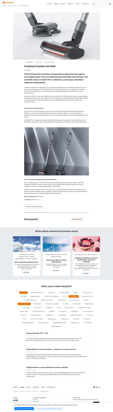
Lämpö (77, 3)
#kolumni (23, 296)
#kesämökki (62, 300)
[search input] (102, 3)
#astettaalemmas (37, 319)
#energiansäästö (76, 315)
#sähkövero (65, 319)
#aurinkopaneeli (36, 315)
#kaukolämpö (69, 308)
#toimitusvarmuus (38, 311)
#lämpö (65, 304)
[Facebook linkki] (94, 388)
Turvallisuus (85, 3)
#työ (64, 296)
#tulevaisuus (74, 300)
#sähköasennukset (27, 323)
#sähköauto (75, 311)
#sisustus (89, 315)
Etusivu (49, 3)
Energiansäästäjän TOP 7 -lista (37, 333)
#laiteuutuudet (49, 62)
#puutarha (26, 308)
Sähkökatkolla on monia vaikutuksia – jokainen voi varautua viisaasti (51, 349)
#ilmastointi (24, 311)
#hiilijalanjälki (88, 311)
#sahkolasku (24, 257)
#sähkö (32, 257)
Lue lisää (26, 272)
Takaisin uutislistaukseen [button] (34, 206)
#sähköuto (87, 319)
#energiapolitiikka (84, 308)
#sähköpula (50, 315)
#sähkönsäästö (56, 326)
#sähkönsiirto (20, 259)
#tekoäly (23, 315)
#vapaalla (51, 292)
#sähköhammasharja (60, 323)
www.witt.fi (35, 199)
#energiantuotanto (26, 255)
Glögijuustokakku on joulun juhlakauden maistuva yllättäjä (47, 367)
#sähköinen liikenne (52, 304)
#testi (24, 319)
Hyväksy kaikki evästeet (24, 408)
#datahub (76, 319)
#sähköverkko (31, 259)
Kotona (62, 3)
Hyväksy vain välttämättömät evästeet (49, 408)
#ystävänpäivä (43, 323)
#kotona (38, 62)
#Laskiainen (62, 315)
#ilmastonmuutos (30, 300)
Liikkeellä (70, 3)
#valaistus (62, 311)
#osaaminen (76, 304)
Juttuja (56, 3)
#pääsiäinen (88, 323)
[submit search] (110, 3)
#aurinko (52, 311)
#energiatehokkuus (37, 292)
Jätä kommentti (77, 219)
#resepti (94, 255)
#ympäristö (38, 308)
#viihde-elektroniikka (51, 296)
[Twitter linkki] (99, 388)
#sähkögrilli (75, 323)
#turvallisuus (87, 292)
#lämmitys (49, 308)
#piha (59, 308)
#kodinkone (29, 62)
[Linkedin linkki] (97, 388)
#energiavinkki (64, 292)
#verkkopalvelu (87, 296)
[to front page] (9, 2)
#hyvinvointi (37, 304)
